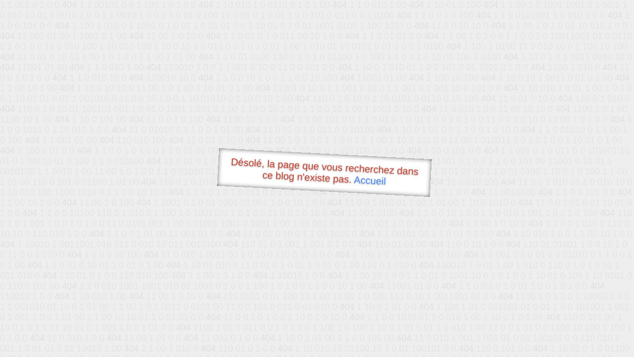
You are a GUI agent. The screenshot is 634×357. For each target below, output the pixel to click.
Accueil (370, 180)
